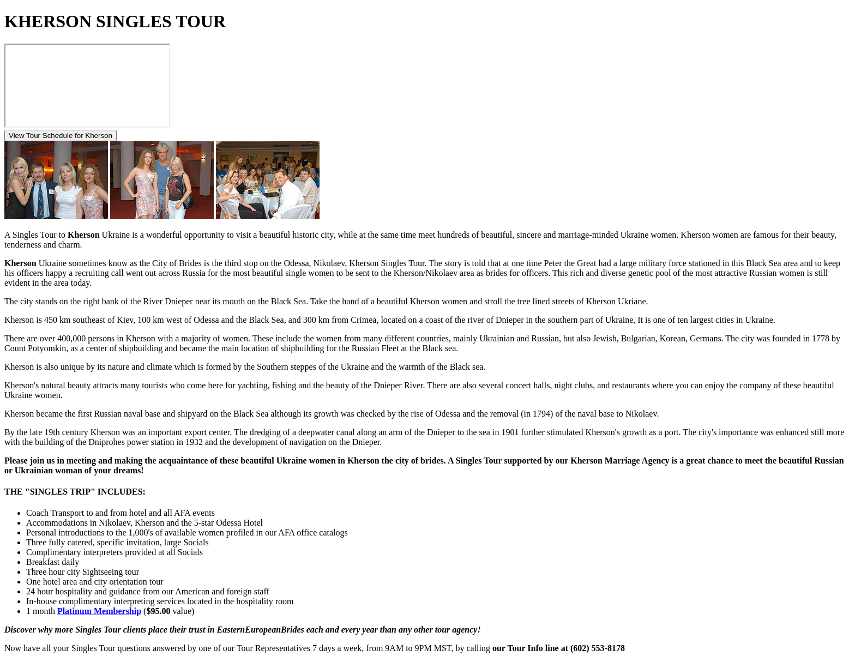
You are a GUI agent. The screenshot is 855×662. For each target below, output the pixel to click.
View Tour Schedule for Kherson (60, 135)
